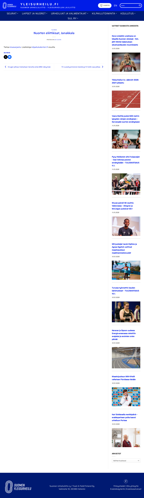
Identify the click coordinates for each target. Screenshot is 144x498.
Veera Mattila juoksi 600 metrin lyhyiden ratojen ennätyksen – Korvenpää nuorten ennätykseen (126, 119)
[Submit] (140, 5)
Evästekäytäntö (117, 489)
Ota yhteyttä (132, 486)
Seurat (12, 13)
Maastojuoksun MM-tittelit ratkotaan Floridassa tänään (124, 378)
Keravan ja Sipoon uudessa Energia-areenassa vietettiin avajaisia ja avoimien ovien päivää (124, 335)
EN (115, 5)
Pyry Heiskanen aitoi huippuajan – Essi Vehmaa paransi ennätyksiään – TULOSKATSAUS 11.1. (126, 161)
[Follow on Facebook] (126, 481)
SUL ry (73, 18)
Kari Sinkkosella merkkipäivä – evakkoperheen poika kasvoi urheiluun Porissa (124, 417)
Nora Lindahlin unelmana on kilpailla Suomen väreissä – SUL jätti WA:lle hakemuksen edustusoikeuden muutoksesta (125, 40)
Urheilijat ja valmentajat (69, 13)
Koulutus (127, 13)
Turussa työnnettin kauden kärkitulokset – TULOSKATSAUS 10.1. (125, 290)
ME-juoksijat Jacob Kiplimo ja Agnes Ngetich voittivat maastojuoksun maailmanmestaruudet (124, 248)
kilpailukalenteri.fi (40, 47)
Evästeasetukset (133, 489)
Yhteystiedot (119, 486)
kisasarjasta (15, 47)
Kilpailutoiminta (104, 13)
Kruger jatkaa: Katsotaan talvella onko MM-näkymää (27, 67)
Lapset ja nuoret (34, 13)
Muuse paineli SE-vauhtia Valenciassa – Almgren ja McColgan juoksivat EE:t (122, 205)
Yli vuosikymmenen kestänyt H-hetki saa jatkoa (82, 67)
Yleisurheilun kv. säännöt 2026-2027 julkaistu (125, 81)
